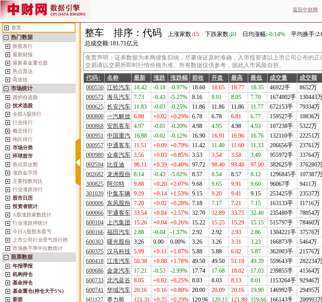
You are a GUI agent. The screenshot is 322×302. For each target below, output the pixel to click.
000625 (95, 107)
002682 (95, 174)
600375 (95, 251)
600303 (95, 242)
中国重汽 (118, 136)
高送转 (20, 80)
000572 (95, 97)
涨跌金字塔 (25, 173)
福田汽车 (118, 232)
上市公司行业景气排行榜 (40, 240)
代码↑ (93, 78)
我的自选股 (25, 97)
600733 (95, 280)
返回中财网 (305, 10)
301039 (95, 193)
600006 (95, 203)
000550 (95, 87)
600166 (95, 232)
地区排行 (23, 139)
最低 (256, 78)
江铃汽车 (118, 87)
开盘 (217, 78)
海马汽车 (118, 97)
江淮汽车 (118, 261)
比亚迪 (116, 164)
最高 (237, 78)
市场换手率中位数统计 (38, 248)
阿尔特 (116, 184)
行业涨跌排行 (28, 190)
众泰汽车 (118, 155)
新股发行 (23, 46)
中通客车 (118, 145)
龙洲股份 (118, 174)
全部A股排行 (27, 114)
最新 (139, 78)
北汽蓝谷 (118, 280)
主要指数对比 (28, 181)
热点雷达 (23, 71)
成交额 (308, 78)
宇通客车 (118, 213)
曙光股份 (118, 242)
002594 (95, 164)
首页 (16, 28)
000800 (95, 116)
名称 (113, 78)
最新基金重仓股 (30, 63)
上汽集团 (118, 222)
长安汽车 (118, 107)
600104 (95, 222)
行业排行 (23, 122)
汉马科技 (118, 251)
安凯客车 (118, 126)
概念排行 (23, 131)
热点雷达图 (25, 164)
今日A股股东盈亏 (32, 231)
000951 (95, 136)
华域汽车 (118, 290)
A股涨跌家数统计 (32, 215)
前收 (198, 78)
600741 (95, 290)
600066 (95, 213)
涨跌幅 (179, 78)
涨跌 (159, 78)
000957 (95, 145)
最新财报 (23, 54)
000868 (95, 126)
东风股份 (118, 203)
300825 (95, 184)
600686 (95, 271)
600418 (95, 261)
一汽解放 (118, 116)
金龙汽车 (118, 271)
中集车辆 (118, 193)
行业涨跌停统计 (30, 223)
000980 (95, 155)
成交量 (278, 78)
